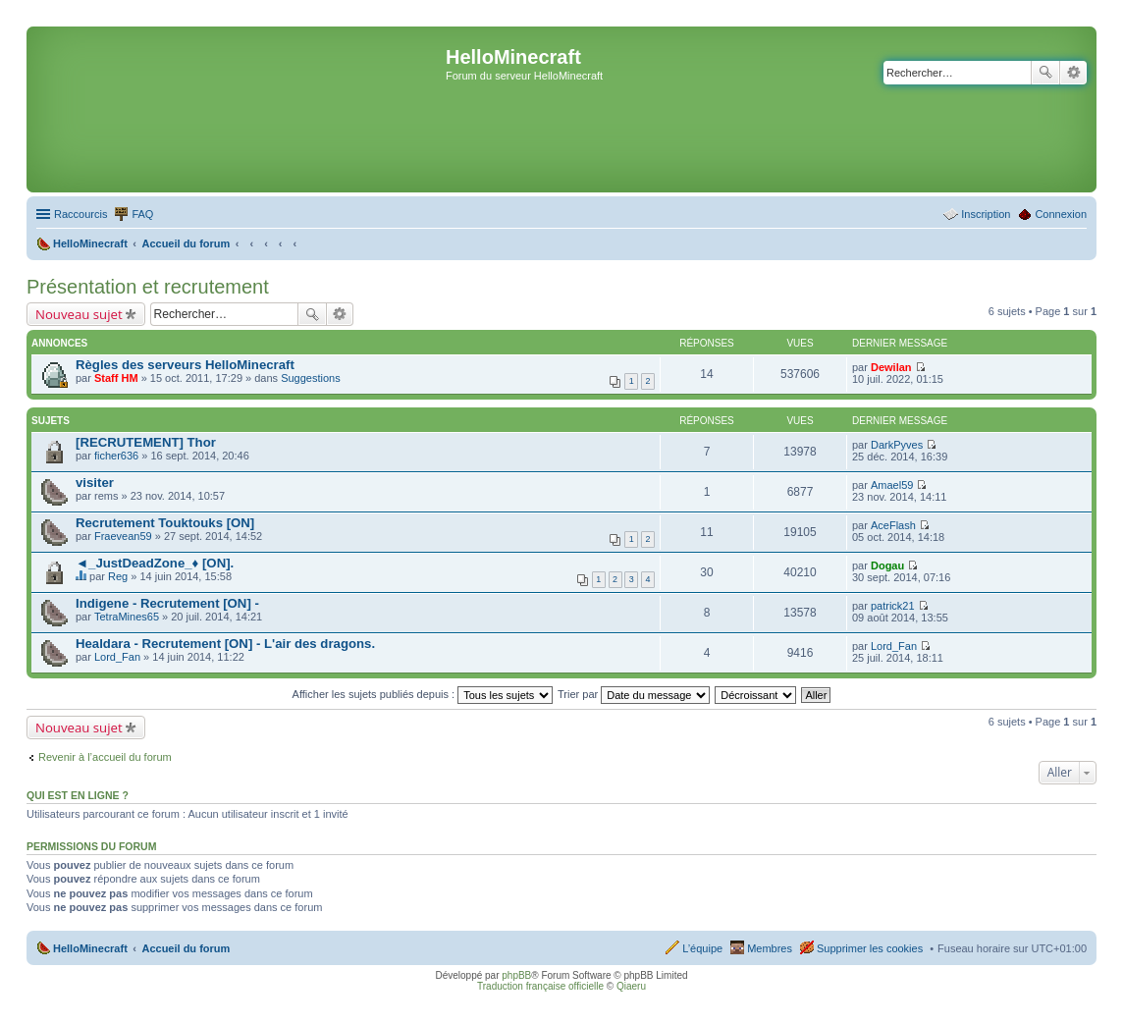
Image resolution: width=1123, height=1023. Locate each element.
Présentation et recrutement (148, 286)
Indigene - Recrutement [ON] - (167, 603)
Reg (118, 576)
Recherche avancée (1073, 72)
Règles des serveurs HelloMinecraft (185, 364)
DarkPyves (897, 445)
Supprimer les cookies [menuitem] (870, 948)
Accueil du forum (185, 948)
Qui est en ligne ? (78, 795)
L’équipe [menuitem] (702, 948)
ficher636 (116, 455)
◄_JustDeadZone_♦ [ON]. (155, 563)
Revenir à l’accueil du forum (105, 757)
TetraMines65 (126, 616)
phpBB (516, 975)
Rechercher (1045, 72)
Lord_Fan (117, 657)
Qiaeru (631, 986)
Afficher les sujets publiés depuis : (423, 694)
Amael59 (892, 485)
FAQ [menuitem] (142, 214)
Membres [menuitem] (769, 948)
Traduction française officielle (540, 986)
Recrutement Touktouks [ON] (165, 522)
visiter (95, 482)
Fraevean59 (123, 536)
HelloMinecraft (90, 948)
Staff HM (116, 378)
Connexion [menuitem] (1061, 214)
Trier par (634, 694)
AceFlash (893, 525)
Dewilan (891, 367)
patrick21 (893, 606)
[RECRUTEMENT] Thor (146, 442)
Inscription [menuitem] (985, 214)
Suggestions (311, 378)
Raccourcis (80, 214)
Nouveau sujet (79, 314)
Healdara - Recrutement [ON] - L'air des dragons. (225, 643)
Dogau (887, 565)
